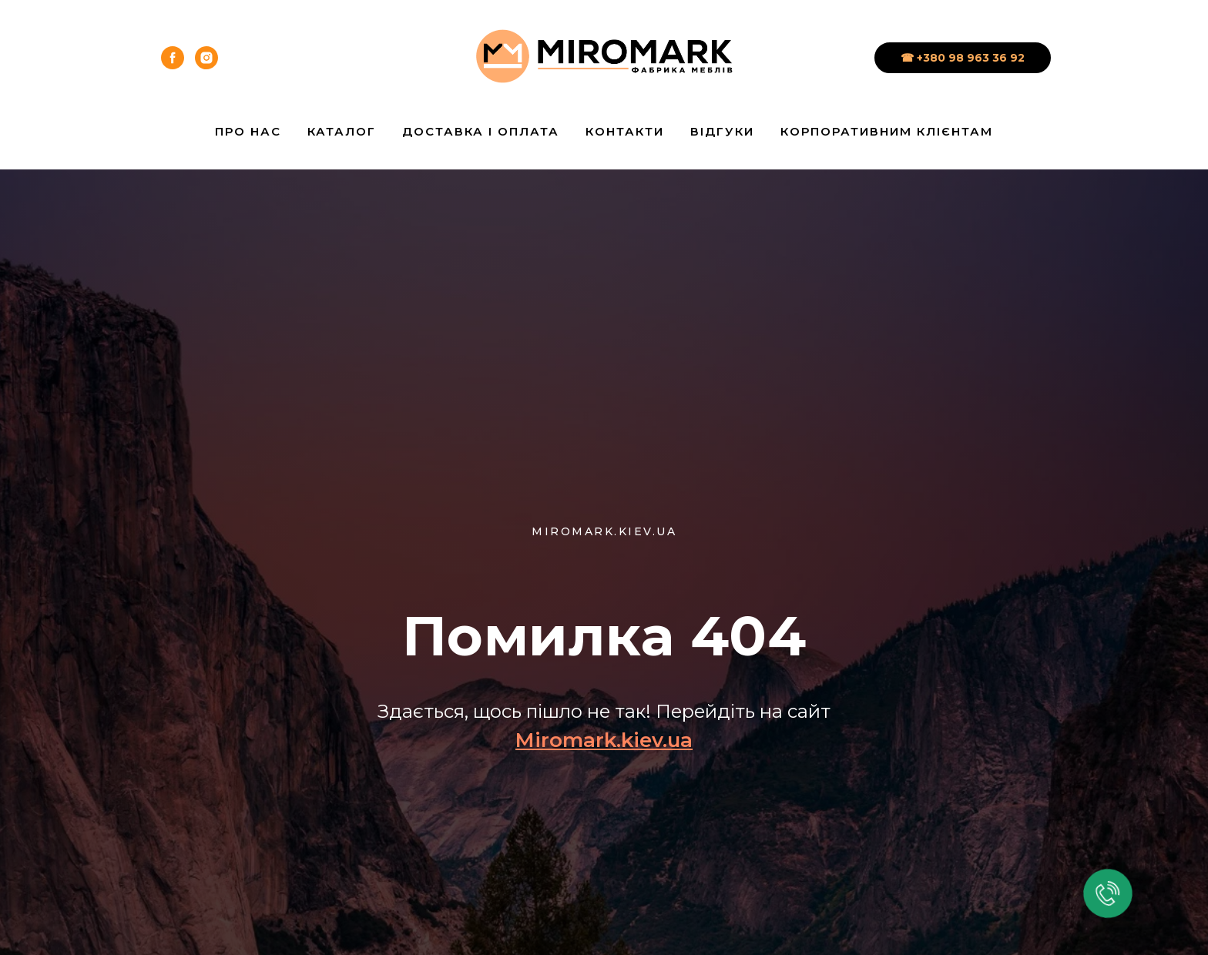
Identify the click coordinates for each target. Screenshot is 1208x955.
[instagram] (206, 57)
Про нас (248, 131)
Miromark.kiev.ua (604, 740)
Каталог (341, 131)
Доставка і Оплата (480, 131)
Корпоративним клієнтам (886, 131)
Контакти (625, 131)
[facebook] (172, 57)
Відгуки (722, 131)
